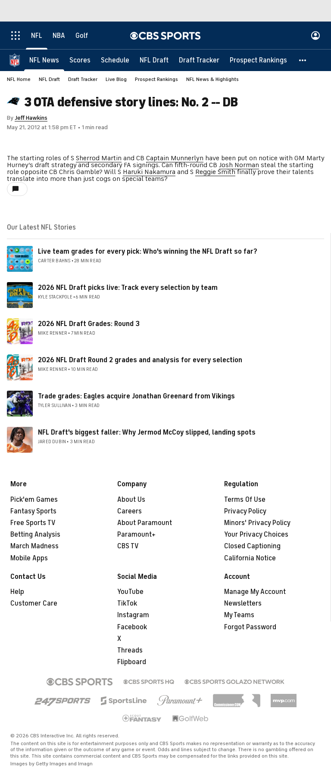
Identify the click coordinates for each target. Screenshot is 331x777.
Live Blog (116, 79)
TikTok (127, 603)
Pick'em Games (34, 499)
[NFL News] (44, 60)
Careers (129, 511)
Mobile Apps (29, 558)
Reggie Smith (215, 172)
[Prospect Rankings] (258, 60)
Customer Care (33, 603)
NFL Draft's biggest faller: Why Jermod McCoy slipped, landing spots (147, 432)
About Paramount (144, 523)
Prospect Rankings (156, 79)
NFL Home (19, 79)
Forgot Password (250, 627)
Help (17, 591)
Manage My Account (255, 591)
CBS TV (128, 546)
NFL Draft (49, 79)
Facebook (132, 627)
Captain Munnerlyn (174, 158)
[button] (303, 60)
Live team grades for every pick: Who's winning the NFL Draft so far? (147, 251)
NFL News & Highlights (212, 79)
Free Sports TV (33, 523)
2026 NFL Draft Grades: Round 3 (89, 324)
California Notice (250, 558)
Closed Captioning (252, 546)
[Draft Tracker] (199, 60)
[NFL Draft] (154, 60)
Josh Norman (239, 165)
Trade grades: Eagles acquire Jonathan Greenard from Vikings (136, 396)
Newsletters (243, 603)
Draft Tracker (82, 79)
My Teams (239, 615)
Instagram (133, 615)
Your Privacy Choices (256, 534)
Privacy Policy (245, 511)
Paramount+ (136, 534)
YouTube (130, 591)
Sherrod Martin (99, 158)
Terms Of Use (244, 499)
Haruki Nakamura (149, 172)
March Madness (34, 546)
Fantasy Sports (33, 511)
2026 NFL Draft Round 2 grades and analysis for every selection (140, 360)
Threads (130, 650)
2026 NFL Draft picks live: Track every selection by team (128, 287)
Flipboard (131, 662)
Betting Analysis (35, 534)
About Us (131, 499)
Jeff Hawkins (31, 117)
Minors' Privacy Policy (257, 523)
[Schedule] (115, 60)
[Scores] (80, 60)
